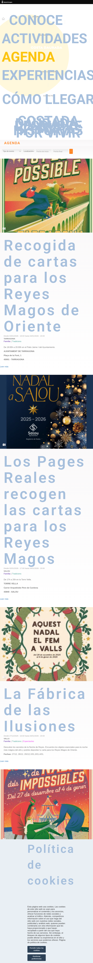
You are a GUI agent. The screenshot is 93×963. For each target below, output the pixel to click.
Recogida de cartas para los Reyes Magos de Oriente (42, 286)
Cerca (71, 151)
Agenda (28, 57)
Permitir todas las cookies (37, 949)
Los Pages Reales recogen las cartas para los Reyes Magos (44, 510)
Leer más (4, 367)
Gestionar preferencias (36, 957)
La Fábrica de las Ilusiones (45, 710)
